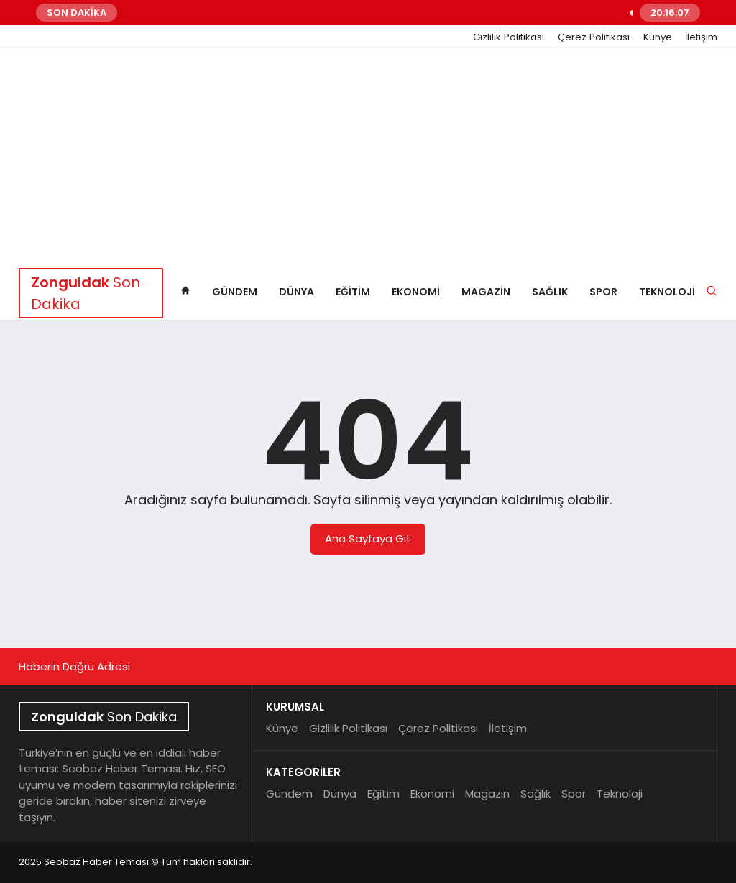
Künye (657, 37)
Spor (603, 292)
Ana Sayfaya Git (368, 538)
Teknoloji (667, 292)
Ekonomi (416, 292)
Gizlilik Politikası (508, 37)
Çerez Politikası (594, 37)
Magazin (485, 292)
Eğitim (353, 292)
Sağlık (550, 292)
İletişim (701, 37)
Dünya (296, 292)
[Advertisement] (368, 158)
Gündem (234, 292)
